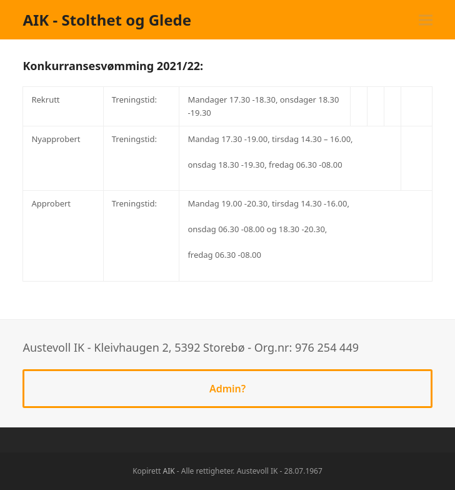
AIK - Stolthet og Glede (106, 19)
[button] (425, 19)
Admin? (227, 389)
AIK (169, 471)
